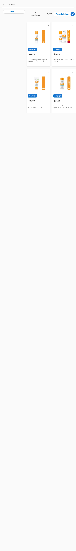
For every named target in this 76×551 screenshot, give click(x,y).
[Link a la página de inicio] (5, 5)
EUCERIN (12, 4)
